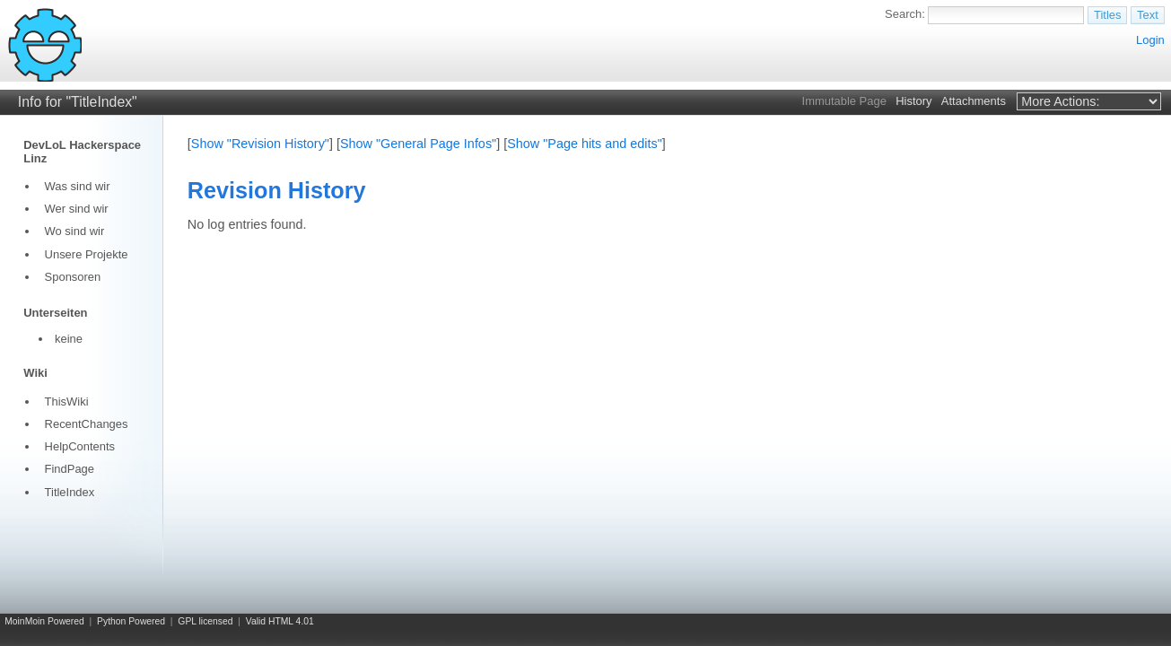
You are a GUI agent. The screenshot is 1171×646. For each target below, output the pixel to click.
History (913, 101)
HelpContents (80, 446)
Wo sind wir (75, 231)
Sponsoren (73, 277)
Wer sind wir (77, 208)
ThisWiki (67, 401)
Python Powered (131, 621)
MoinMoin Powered (44, 621)
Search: (905, 14)
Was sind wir (77, 186)
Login (1150, 40)
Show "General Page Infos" (418, 143)
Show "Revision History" (260, 143)
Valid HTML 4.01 (280, 621)
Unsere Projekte (86, 254)
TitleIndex (70, 492)
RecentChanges (86, 424)
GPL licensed (205, 621)
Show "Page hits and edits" (584, 143)
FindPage (69, 469)
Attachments (973, 101)
